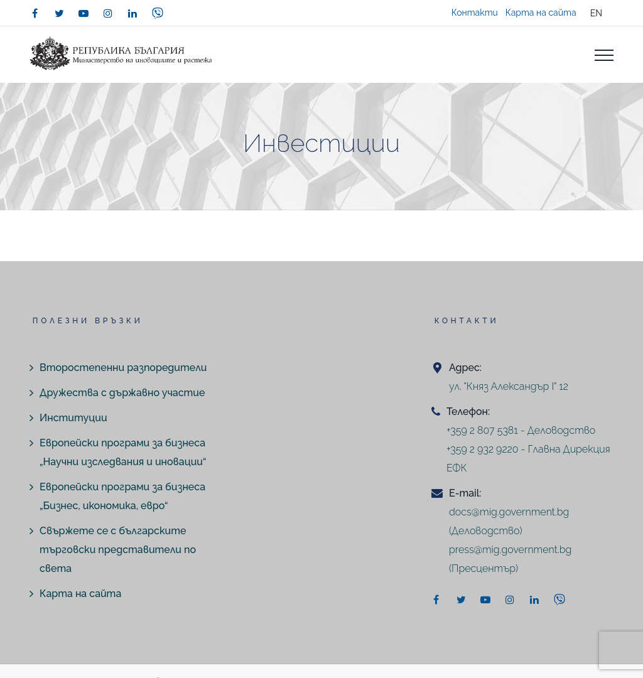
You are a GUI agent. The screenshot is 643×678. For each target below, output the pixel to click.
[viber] (157, 13)
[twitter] (59, 13)
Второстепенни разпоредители (123, 368)
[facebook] (35, 13)
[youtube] (83, 13)
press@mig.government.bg (510, 550)
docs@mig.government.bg (509, 512)
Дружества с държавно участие (122, 393)
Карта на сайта (540, 13)
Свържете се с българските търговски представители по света (118, 549)
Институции (73, 418)
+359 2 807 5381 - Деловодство (520, 430)
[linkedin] (132, 13)
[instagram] (108, 13)
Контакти (474, 13)
